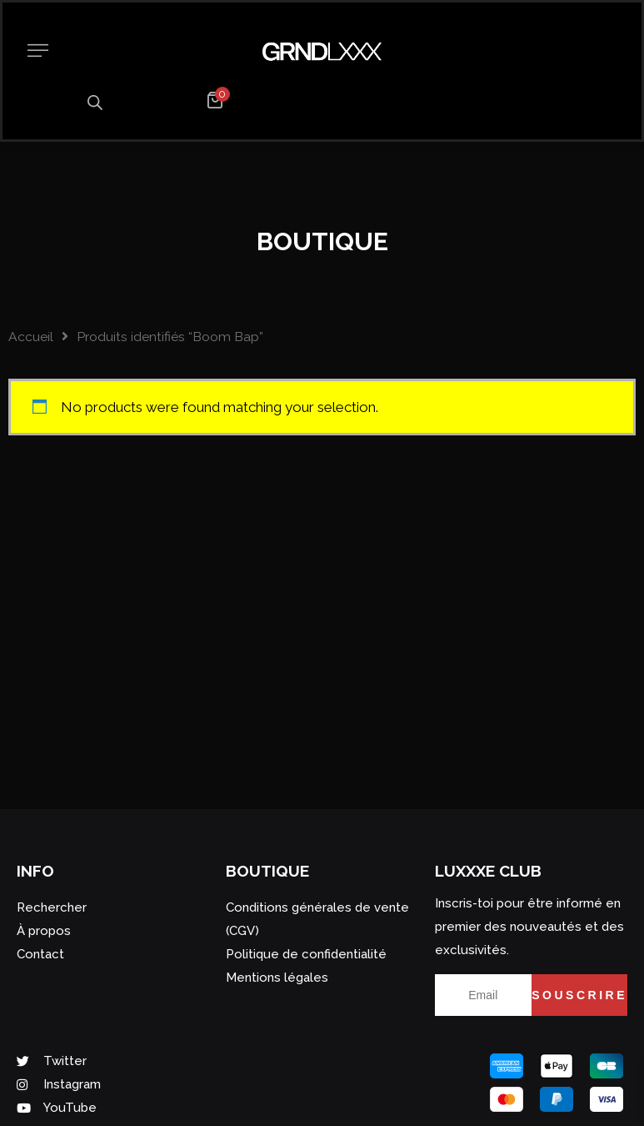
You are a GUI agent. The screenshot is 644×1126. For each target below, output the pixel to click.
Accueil (30, 336)
